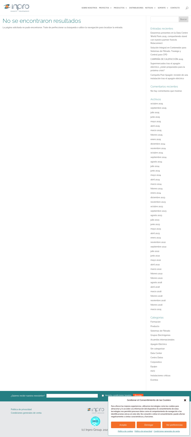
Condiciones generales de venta (167, 431)
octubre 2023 (157, 206)
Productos (119, 8)
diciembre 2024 (158, 144)
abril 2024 (155, 179)
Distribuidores (136, 8)
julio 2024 (155, 166)
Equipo (154, 366)
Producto (155, 326)
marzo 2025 (156, 130)
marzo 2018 (156, 291)
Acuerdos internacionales (162, 340)
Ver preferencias (174, 425)
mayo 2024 (156, 175)
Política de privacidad (143, 431)
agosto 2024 (156, 162)
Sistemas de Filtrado (160, 331)
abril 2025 (155, 126)
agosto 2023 (156, 215)
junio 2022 (155, 256)
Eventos (154, 380)
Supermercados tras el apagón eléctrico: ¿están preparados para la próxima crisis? (168, 67)
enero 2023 (156, 238)
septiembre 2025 (158, 108)
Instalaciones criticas (160, 375)
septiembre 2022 (158, 247)
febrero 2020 (157, 278)
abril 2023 (155, 233)
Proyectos (104, 8)
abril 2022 (155, 264)
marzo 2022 (156, 269)
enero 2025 (156, 139)
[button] (185, 400)
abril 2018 (155, 287)
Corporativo (156, 362)
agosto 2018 (156, 282)
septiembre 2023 (158, 211)
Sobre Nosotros (89, 8)
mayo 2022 (156, 260)
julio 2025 (155, 112)
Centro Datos (157, 357)
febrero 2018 (156, 296)
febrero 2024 (157, 188)
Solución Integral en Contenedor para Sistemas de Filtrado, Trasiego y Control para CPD (168, 51)
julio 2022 (155, 251)
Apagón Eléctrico (159, 344)
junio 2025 (155, 117)
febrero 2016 (156, 305)
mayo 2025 (156, 121)
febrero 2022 (156, 273)
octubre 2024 (157, 153)
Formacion (156, 322)
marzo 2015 (156, 309)
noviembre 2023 (158, 202)
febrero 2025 (157, 135)
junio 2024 (155, 171)
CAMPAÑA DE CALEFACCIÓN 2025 (167, 59)
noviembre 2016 (158, 300)
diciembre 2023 (158, 197)
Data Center (156, 353)
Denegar (148, 425)
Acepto (123, 425)
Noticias (149, 8)
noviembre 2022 (158, 242)
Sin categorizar (158, 349)
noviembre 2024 (158, 148)
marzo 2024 (156, 184)
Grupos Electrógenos (160, 335)
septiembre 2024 (158, 157)
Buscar (183, 19)
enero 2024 (156, 193)
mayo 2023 (156, 229)
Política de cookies (125, 431)
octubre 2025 (157, 103)
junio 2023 (155, 224)
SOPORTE (162, 8)
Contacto (175, 8)
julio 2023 (155, 220)
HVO (153, 371)
